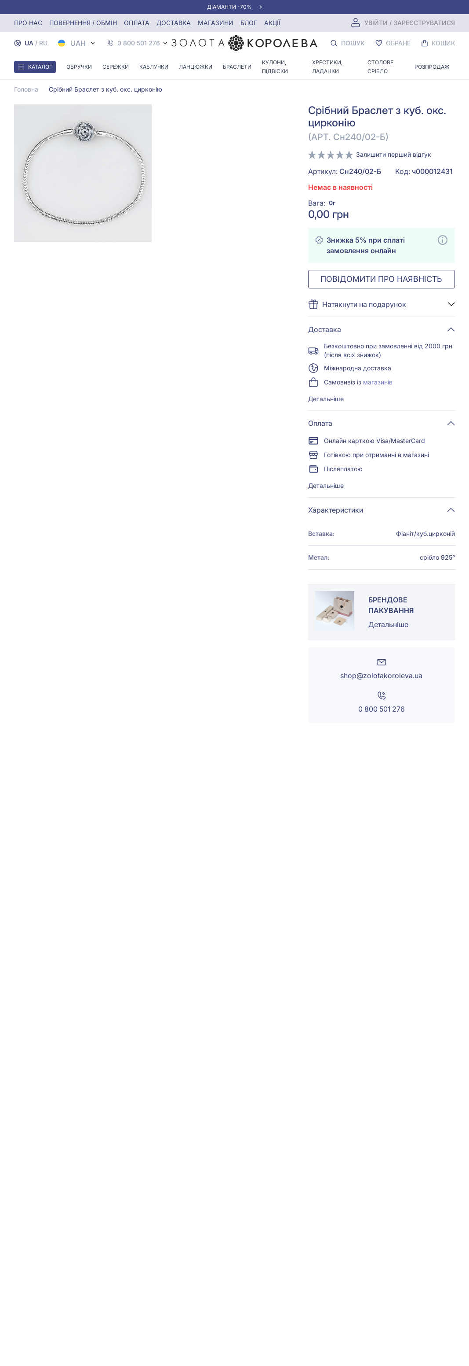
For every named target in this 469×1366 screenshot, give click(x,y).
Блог (248, 22)
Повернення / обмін (83, 22)
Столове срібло (380, 66)
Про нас (28, 22)
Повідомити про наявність (381, 279)
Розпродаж (432, 66)
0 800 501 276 (138, 43)
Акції (272, 22)
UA (29, 43)
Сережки (115, 66)
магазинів (378, 382)
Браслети (237, 66)
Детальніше (326, 398)
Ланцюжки (195, 66)
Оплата (136, 22)
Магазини (215, 22)
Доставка (173, 22)
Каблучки (153, 66)
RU (43, 43)
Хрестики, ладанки (327, 66)
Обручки (79, 66)
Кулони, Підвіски (275, 66)
